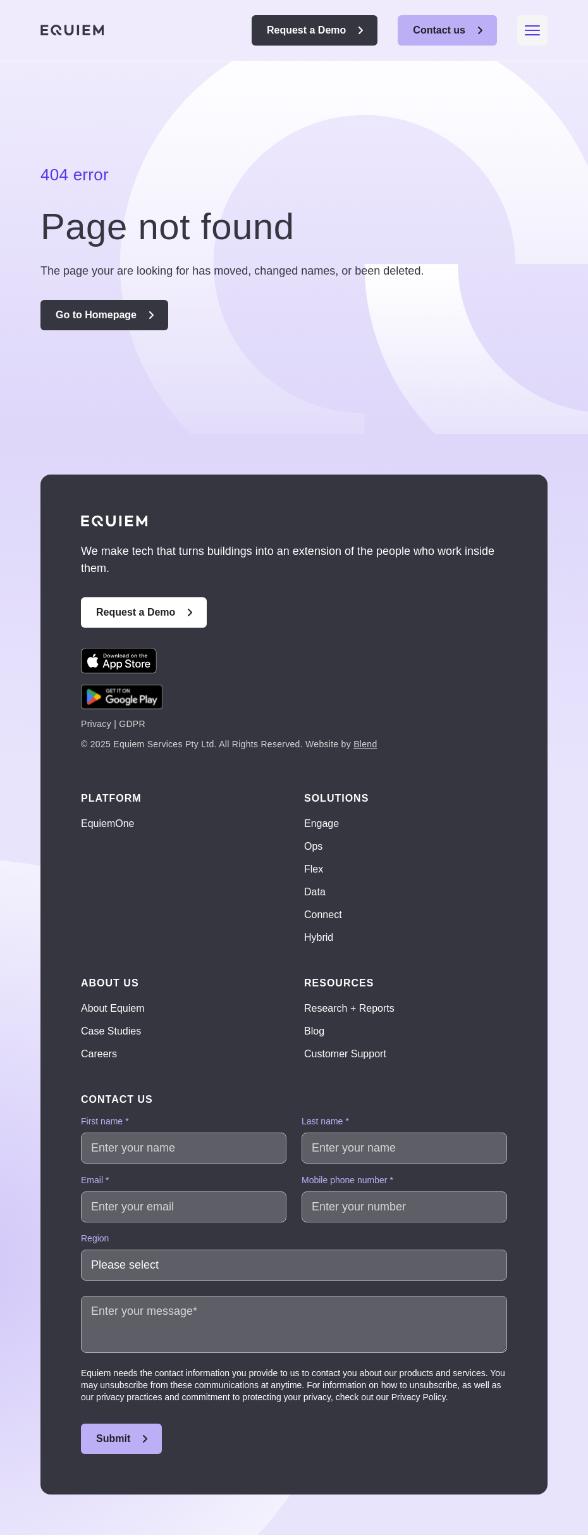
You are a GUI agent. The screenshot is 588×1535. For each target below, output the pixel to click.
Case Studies (111, 1031)
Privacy (96, 724)
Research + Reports (349, 1008)
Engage (321, 823)
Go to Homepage (96, 314)
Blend (365, 744)
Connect (323, 914)
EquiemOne (108, 823)
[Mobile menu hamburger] (532, 30)
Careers (99, 1053)
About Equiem (113, 1008)
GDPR (132, 724)
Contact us (439, 30)
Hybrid (318, 937)
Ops (313, 846)
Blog (314, 1031)
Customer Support (345, 1053)
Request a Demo (306, 30)
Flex (313, 869)
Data (315, 891)
